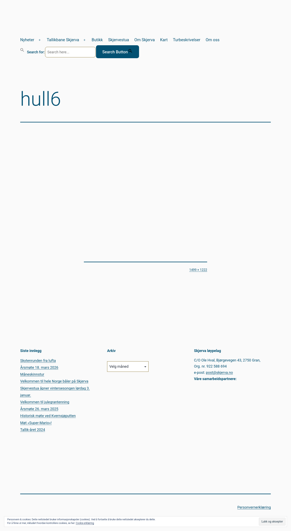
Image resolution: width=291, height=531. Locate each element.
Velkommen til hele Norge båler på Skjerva (54, 381)
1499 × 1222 (198, 270)
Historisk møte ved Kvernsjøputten (48, 416)
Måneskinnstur (32, 374)
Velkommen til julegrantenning (44, 402)
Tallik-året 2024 (32, 430)
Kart (164, 39)
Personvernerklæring (254, 507)
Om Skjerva (144, 39)
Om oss (212, 39)
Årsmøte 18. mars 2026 (39, 367)
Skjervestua (118, 39)
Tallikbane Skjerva (63, 39)
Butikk (97, 39)
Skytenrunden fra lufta (38, 360)
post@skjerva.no (219, 372)
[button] (22, 51)
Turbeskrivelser (186, 39)
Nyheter (27, 39)
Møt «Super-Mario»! (36, 423)
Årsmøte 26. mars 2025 (39, 409)
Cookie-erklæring (85, 523)
